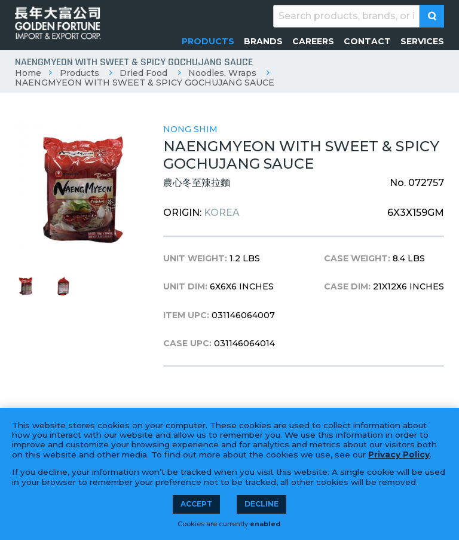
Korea (222, 212)
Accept (196, 503)
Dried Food (143, 73)
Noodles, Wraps (222, 73)
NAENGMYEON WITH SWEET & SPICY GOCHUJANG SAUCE (144, 82)
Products (79, 73)
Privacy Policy (399, 454)
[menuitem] (208, 41)
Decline (261, 503)
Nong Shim (190, 129)
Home (28, 73)
